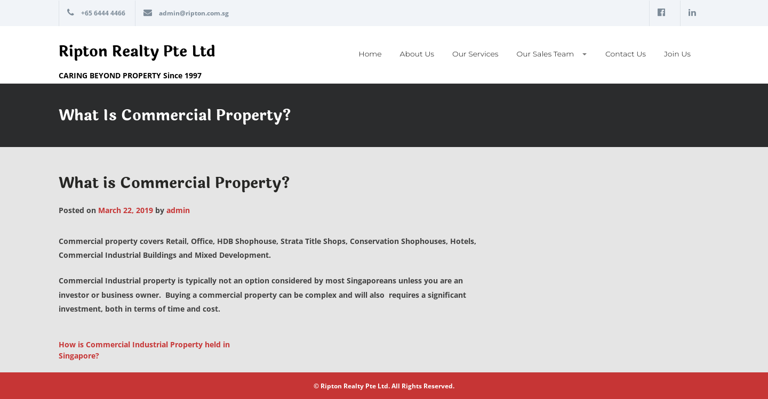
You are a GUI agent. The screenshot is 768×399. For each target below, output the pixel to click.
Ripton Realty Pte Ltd (137, 51)
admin (178, 210)
